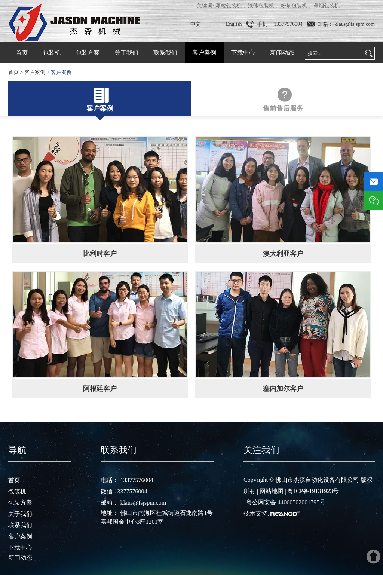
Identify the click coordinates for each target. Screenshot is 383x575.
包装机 (52, 52)
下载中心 (243, 52)
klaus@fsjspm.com (354, 24)
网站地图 (272, 491)
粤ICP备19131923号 (313, 491)
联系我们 (165, 52)
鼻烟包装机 (326, 6)
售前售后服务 (283, 108)
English (234, 24)
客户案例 (204, 52)
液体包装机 (261, 6)
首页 (22, 52)
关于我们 (126, 52)
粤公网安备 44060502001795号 (285, 502)
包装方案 (87, 52)
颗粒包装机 (228, 6)
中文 (195, 24)
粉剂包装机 (294, 6)
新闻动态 (282, 52)
